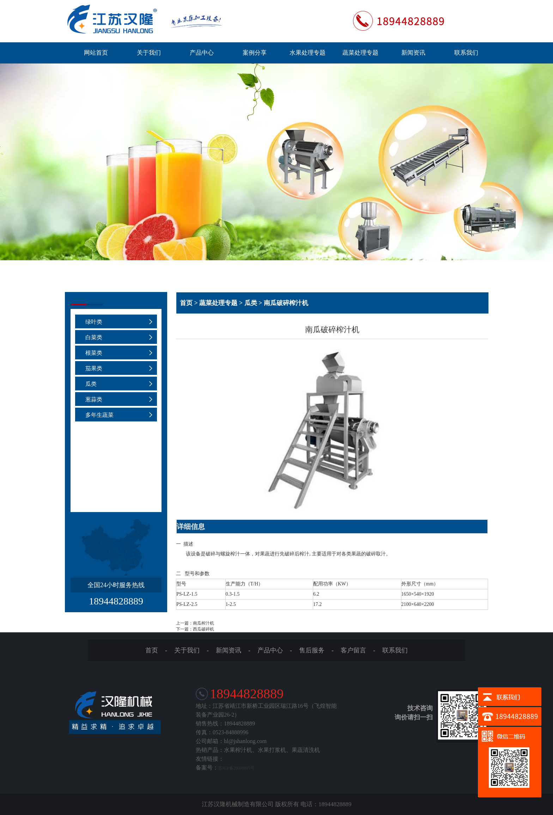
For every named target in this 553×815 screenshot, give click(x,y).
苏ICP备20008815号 (236, 768)
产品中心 (202, 52)
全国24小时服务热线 (116, 585)
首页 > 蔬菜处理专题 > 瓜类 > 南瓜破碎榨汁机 (244, 302)
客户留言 (353, 650)
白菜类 (93, 337)
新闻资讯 (413, 52)
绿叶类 (93, 322)
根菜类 (93, 353)
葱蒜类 (93, 399)
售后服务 (311, 650)
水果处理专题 (308, 52)
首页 (151, 650)
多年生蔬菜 (99, 415)
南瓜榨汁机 (203, 623)
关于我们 (149, 52)
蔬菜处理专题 (360, 52)
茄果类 (93, 368)
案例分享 (255, 52)
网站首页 (96, 52)
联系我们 (466, 52)
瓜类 (91, 384)
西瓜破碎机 (203, 629)
